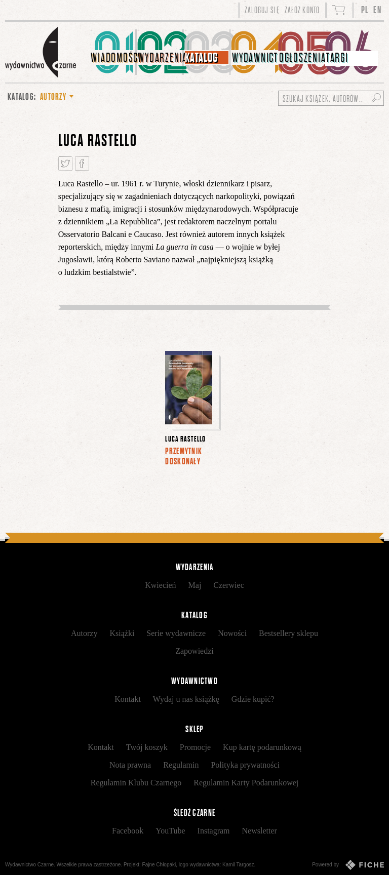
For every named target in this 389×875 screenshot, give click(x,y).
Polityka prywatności (245, 765)
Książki (121, 633)
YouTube (170, 830)
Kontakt (127, 699)
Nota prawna (130, 765)
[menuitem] (113, 52)
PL (365, 10)
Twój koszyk (147, 747)
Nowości (232, 633)
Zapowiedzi (194, 651)
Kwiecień (160, 585)
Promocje (195, 747)
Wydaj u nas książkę (186, 699)
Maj (195, 585)
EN (377, 10)
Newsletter (259, 830)
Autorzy (84, 633)
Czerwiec (228, 585)
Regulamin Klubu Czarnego (136, 782)
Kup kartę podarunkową (262, 747)
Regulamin (181, 765)
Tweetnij (65, 163)
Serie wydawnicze (176, 633)
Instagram (214, 830)
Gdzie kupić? (253, 699)
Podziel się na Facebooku (82, 163)
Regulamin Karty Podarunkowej (245, 782)
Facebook (127, 830)
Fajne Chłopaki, (159, 864)
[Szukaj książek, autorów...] (331, 98)
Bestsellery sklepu (288, 633)
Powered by (348, 865)
